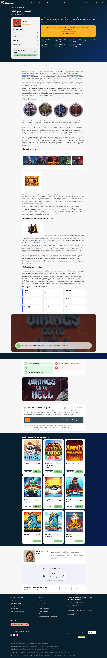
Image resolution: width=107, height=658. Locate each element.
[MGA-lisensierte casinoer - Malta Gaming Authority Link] (81, 599)
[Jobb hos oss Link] (52, 614)
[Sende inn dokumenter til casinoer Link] (81, 602)
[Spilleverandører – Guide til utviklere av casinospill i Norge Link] (81, 611)
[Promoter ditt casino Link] (52, 608)
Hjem (12, 7)
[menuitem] (23, 3)
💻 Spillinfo (26, 65)
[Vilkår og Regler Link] (24, 598)
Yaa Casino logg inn (53, 80)
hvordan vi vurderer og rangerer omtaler (35, 429)
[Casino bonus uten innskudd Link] (81, 608)
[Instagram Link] (17, 635)
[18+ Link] (68, 633)
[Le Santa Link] (32, 450)
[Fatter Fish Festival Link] (74, 487)
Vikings (45, 143)
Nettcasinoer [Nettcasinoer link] (33, 2)
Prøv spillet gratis (68, 33)
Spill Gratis (28, 471)
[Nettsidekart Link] (81, 614)
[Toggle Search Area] (105, 3)
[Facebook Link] (14, 635)
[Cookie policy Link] (24, 601)
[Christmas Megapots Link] (32, 487)
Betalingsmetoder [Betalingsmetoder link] (61, 2)
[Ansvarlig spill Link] (24, 606)
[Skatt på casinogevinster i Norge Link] (81, 605)
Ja (65, 588)
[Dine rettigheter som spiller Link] (24, 611)
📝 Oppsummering (51, 65)
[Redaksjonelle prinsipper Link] (52, 606)
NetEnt (51, 143)
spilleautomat (33, 120)
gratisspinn (37, 242)
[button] (103, 3)
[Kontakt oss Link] (52, 603)
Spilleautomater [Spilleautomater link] (23, 2)
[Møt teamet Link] (52, 601)
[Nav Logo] (7, 2)
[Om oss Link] (52, 598)
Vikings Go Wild (71, 75)
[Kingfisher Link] (32, 522)
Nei (77, 588)
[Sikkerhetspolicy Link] (24, 608)
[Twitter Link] (11, 635)
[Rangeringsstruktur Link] (52, 611)
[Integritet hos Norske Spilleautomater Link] (52, 616)
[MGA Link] (83, 633)
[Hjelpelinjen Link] (75, 633)
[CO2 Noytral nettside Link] (92, 633)
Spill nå (37, 471)
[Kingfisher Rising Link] (53, 487)
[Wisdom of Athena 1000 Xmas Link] (53, 450)
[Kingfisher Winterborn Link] (53, 522)
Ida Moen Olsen (18, 14)
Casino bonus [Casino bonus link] (50, 2)
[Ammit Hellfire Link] (74, 450)
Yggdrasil (33, 80)
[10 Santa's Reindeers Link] (74, 522)
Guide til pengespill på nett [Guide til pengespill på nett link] (75, 2)
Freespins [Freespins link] (41, 2)
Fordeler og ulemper (37, 65)
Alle (15, 7)
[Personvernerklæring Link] (24, 603)
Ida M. (69, 407)
